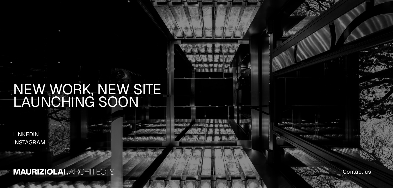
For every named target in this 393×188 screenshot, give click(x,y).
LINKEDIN (26, 134)
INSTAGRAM (29, 142)
